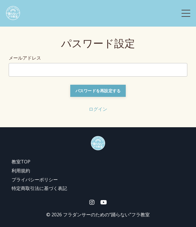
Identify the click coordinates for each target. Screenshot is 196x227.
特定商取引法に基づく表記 (39, 188)
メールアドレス (25, 58)
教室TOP (21, 161)
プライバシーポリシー (35, 179)
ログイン (98, 109)
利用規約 (21, 170)
